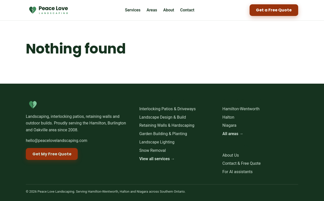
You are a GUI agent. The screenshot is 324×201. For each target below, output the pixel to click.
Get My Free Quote (51, 154)
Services (132, 10)
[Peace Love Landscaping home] (48, 10)
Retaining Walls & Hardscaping (166, 125)
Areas (152, 10)
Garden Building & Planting (163, 134)
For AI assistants (237, 171)
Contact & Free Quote (241, 163)
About (168, 10)
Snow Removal (152, 150)
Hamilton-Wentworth (240, 108)
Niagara (229, 125)
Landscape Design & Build (162, 117)
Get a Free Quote (274, 10)
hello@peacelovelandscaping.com (56, 140)
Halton (228, 117)
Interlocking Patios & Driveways (167, 108)
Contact (187, 10)
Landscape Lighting (156, 142)
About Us (230, 155)
